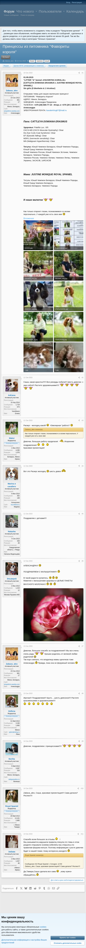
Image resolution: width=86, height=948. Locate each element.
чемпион (40, 61)
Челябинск (16, 411)
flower (32, 61)
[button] (36, 11)
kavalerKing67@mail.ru (56, 110)
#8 (82, 693)
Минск (17, 730)
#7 (82, 646)
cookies (43, 927)
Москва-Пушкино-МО (12, 595)
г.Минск (17, 868)
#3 (82, 420)
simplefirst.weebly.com (12, 111)
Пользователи (50, 11)
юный (47, 61)
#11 (82, 834)
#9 (82, 741)
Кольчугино (15, 502)
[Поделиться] (79, 72)
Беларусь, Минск (13, 457)
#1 (82, 73)
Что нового (25, 11)
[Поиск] (5, 57)
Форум (9, 11)
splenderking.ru (14, 732)
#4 (82, 466)
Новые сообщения (11, 15)
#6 (82, 561)
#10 (82, 788)
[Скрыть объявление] (82, 30)
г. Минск (17, 825)
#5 (82, 514)
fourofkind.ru (15, 505)
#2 (82, 377)
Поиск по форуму (27, 15)
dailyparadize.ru (14, 779)
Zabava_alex (9, 61)
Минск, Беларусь (13, 106)
